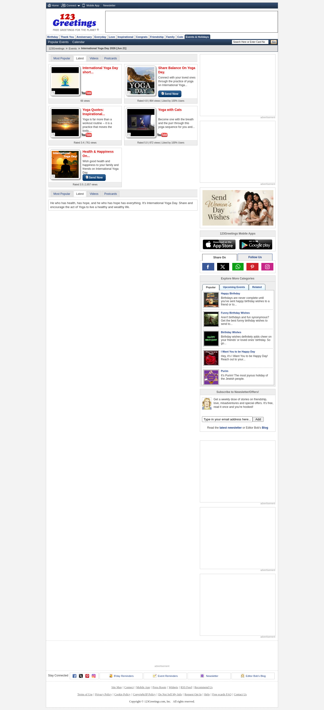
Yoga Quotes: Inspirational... (94, 112)
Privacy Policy (103, 694)
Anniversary (84, 36)
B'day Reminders (121, 676)
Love (112, 36)
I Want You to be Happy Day (238, 351)
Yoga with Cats (170, 110)
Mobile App (93, 5)
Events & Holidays (197, 36)
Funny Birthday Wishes (235, 312)
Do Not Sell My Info (170, 694)
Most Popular (61, 58)
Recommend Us (203, 687)
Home (55, 5)
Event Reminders (165, 676)
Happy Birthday (230, 293)
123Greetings (56, 48)
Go (274, 41)
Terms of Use (84, 694)
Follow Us (255, 257)
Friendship (157, 36)
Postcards (110, 58)
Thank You (67, 36)
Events (73, 48)
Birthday (52, 36)
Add (258, 419)
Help (207, 694)
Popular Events (58, 42)
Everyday (100, 36)
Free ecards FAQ (221, 694)
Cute (180, 36)
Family (170, 36)
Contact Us (240, 694)
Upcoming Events (234, 287)
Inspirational (125, 36)
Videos (94, 58)
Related (257, 287)
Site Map (116, 687)
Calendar (78, 42)
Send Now (169, 94)
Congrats (142, 36)
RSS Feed (186, 687)
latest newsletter (230, 427)
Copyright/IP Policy (144, 694)
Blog (265, 427)
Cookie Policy (122, 694)
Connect (71, 5)
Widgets (173, 687)
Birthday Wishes (231, 332)
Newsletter (109, 5)
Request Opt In (193, 694)
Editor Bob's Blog (253, 676)
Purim (224, 371)
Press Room (159, 687)
